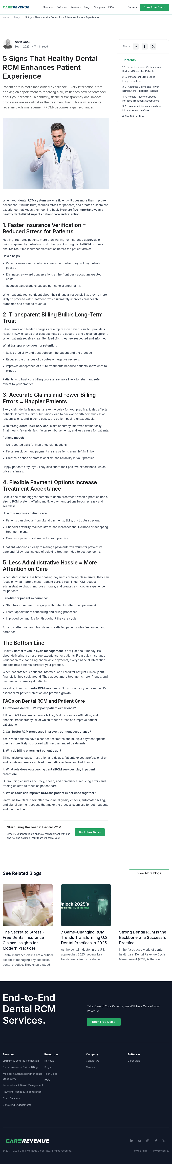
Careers (132, 7)
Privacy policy (161, 1150)
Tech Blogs (50, 1073)
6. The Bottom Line (133, 116)
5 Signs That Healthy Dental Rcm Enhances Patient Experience (62, 17)
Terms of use (139, 1150)
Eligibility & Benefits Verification (21, 1060)
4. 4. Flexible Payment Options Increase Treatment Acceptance (140, 98)
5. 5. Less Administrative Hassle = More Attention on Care (141, 108)
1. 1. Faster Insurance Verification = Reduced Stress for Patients (141, 69)
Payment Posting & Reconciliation (22, 1091)
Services (48, 7)
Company (99, 7)
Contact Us (92, 1060)
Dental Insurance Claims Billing (20, 1067)
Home (6, 17)
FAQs (111, 7)
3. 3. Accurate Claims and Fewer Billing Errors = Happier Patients (140, 88)
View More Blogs (149, 873)
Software (62, 7)
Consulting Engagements (17, 1104)
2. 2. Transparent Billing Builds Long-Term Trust (138, 78)
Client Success (11, 1098)
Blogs (87, 7)
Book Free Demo (154, 7)
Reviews (76, 7)
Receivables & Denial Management (23, 1085)
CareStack (134, 1060)
